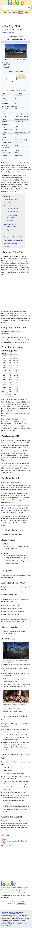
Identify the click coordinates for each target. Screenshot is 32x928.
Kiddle (3, 922)
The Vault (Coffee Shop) (10, 709)
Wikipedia (26, 918)
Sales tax (4, 158)
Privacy (21, 922)
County (4, 98)
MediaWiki (22, 920)
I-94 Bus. (19, 155)
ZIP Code (4, 145)
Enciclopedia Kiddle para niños (17, 923)
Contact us (4, 923)
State (3, 95)
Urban (4, 134)
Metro (4, 137)
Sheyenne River (21, 177)
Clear (25, 7)
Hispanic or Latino (6, 460)
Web (4, 12)
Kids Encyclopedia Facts (8, 32)
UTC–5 (17, 142)
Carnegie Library (8, 311)
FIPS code (5, 150)
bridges (24, 175)
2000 (4, 384)
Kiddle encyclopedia (17, 887)
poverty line (7, 408)
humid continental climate (14, 830)
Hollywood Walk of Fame (17, 797)
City (16, 42)
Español (26, 12)
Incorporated (5, 108)
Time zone (5, 140)
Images (9, 12)
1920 (4, 365)
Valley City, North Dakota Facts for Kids (13, 895)
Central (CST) (23, 140)
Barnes (17, 98)
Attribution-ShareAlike (18, 891)
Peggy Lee (6, 776)
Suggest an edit (20, 903)
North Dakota (18, 95)
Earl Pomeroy (7, 792)
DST (9, 142)
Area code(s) (5, 147)
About (15, 922)
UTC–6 (17, 140)
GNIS (3, 153)
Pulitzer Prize (7, 789)
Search (29, 7)
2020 (10, 124)
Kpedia (21, 12)
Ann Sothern (6, 795)
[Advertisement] (16, 19)
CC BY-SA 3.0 (19, 915)
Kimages (15, 12)
